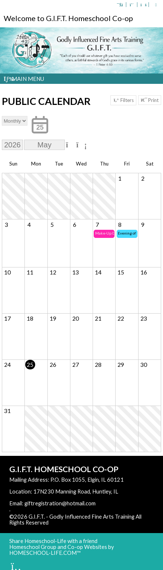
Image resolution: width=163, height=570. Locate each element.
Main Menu (24, 78)
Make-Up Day (105, 233)
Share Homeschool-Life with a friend (53, 541)
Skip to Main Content (80, 522)
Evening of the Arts (127, 233)
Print (150, 100)
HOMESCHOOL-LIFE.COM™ (45, 553)
